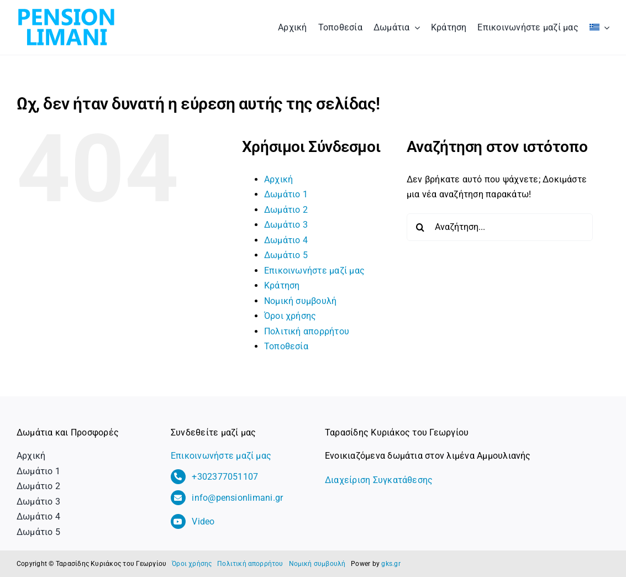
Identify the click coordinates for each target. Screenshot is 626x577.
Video (203, 521)
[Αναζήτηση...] (500, 227)
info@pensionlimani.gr (237, 497)
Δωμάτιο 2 (286, 209)
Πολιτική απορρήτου (306, 331)
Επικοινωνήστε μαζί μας (314, 270)
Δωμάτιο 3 (286, 224)
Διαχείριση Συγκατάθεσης (379, 480)
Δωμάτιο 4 (286, 240)
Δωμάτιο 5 (286, 255)
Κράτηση (282, 285)
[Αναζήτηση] (420, 227)
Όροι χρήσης (290, 316)
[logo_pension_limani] (66, 9)
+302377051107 (225, 476)
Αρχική (278, 179)
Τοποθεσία (286, 346)
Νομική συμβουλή (300, 301)
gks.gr (390, 564)
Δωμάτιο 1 (286, 194)
